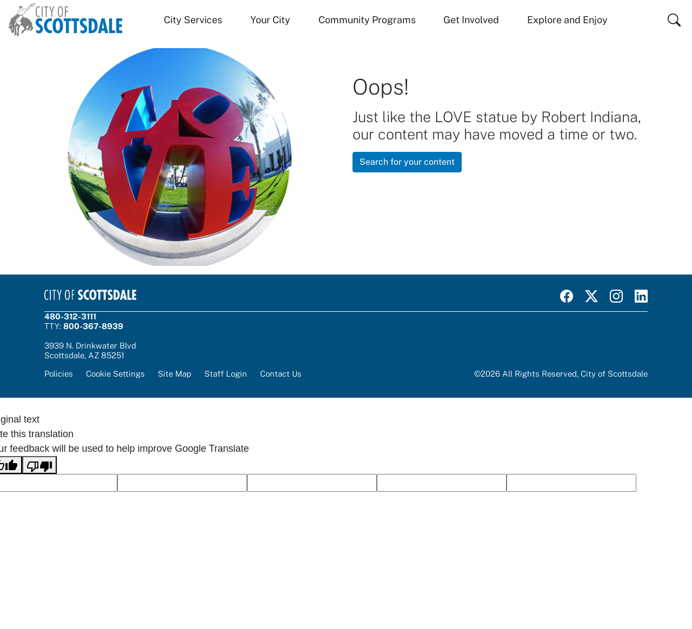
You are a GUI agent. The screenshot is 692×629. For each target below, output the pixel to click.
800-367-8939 (93, 326)
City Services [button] (193, 19)
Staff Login (225, 373)
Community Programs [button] (367, 19)
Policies (58, 373)
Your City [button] (270, 19)
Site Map (174, 373)
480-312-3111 (70, 316)
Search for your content (407, 162)
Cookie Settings (115, 373)
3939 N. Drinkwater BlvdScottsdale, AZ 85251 (90, 350)
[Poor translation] (39, 465)
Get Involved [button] (471, 19)
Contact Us (281, 373)
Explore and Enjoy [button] (567, 19)
